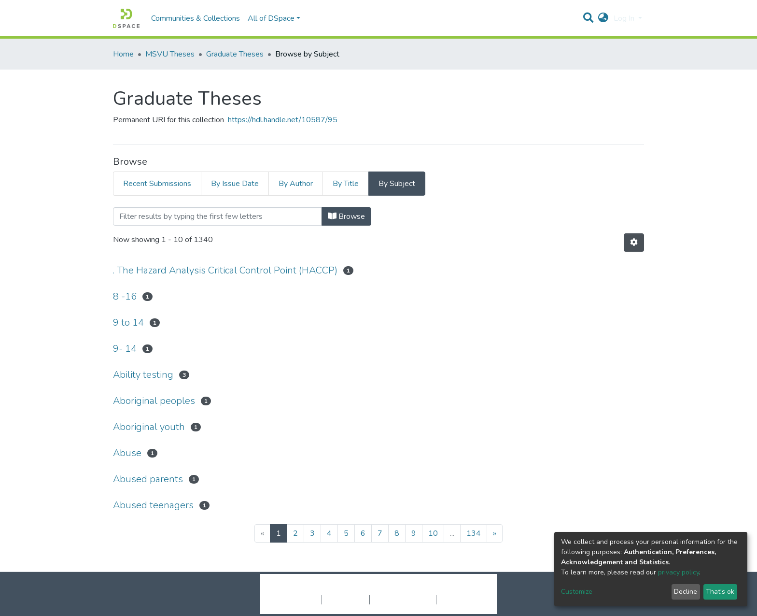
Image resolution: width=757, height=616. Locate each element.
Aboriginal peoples (154, 400)
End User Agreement (403, 599)
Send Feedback (461, 599)
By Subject (396, 183)
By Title (346, 183)
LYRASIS (451, 589)
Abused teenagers (153, 505)
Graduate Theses (235, 54)
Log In (625, 18)
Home (123, 54)
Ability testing (143, 374)
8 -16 (125, 296)
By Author (296, 183)
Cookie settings (296, 599)
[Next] (495, 533)
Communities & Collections (195, 18)
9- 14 (125, 348)
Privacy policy (345, 599)
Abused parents (148, 479)
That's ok (720, 591)
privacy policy (678, 572)
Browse (346, 216)
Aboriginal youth (149, 426)
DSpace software (319, 589)
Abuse (127, 452)
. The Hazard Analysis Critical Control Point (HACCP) (225, 270)
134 (473, 533)
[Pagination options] (634, 242)
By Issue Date (235, 183)
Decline (685, 591)
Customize (576, 591)
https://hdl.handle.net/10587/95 (282, 120)
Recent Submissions (157, 183)
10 (433, 533)
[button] (603, 18)
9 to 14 (128, 322)
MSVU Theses (170, 54)
